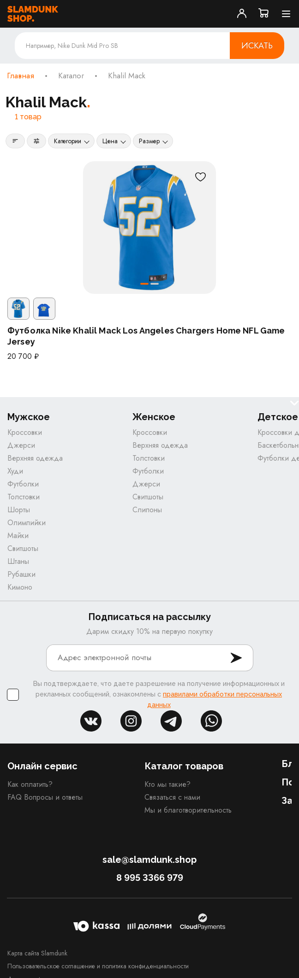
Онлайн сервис (42, 766)
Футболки (23, 484)
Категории (67, 141)
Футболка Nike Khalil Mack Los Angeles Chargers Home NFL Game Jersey (146, 336)
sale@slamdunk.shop (149, 859)
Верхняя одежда (35, 458)
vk (91, 721)
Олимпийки (26, 522)
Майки (18, 535)
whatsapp (211, 721)
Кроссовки (24, 432)
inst (131, 721)
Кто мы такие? (167, 784)
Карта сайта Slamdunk (37, 953)
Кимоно (19, 587)
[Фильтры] (36, 141)
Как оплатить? (30, 784)
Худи (15, 471)
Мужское (28, 417)
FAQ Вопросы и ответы (45, 797)
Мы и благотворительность (188, 810)
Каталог (71, 76)
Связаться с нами (172, 797)
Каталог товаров (183, 766)
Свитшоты (22, 548)
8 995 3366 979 (149, 877)
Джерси (21, 445)
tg (171, 721)
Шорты (18, 509)
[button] (144, 284)
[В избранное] (200, 177)
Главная (20, 76)
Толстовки (23, 497)
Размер (149, 141)
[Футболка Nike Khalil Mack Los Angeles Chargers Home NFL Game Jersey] (149, 227)
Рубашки (21, 574)
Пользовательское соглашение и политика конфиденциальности (98, 966)
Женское (153, 417)
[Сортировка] (15, 141)
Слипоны (147, 509)
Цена (110, 141)
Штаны (18, 561)
